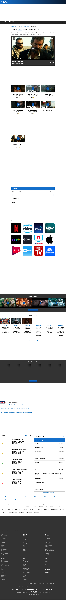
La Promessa (47, 541)
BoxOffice (3, 539)
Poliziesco (53, 509)
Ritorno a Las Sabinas (49, 547)
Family (39, 506)
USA (30, 435)
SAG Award (25, 579)
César (24, 576)
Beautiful (46, 539)
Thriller (27, 512)
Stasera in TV (47, 535)
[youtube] (34, 595)
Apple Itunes (3, 573)
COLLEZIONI (47, 569)
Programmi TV (48, 553)
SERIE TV (25, 534)
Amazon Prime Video (5, 565)
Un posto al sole (48, 546)
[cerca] (64, 2)
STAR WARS (47, 572)
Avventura (28, 504)
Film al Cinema (4, 535)
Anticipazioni (47, 538)
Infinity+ (2, 569)
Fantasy (56, 506)
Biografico (44, 504)
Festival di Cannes (26, 569)
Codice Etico (18, 592)
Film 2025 (3, 550)
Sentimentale (11, 512)
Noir (39, 509)
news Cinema (5, 325)
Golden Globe (25, 567)
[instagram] (29, 595)
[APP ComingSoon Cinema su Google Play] (44, 587)
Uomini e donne (48, 542)
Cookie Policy (41, 592)
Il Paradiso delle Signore (49, 550)
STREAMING (3, 558)
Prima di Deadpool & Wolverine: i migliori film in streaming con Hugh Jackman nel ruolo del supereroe (60, 331)
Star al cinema (25, 560)
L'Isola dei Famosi (48, 549)
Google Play (3, 575)
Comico (52, 504)
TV (45, 534)
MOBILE (46, 567)
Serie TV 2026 (25, 538)
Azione (36, 504)
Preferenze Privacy (33, 592)
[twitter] (38, 595)
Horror (24, 509)
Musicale (31, 509)
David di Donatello (26, 572)
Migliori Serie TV (26, 541)
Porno (61, 509)
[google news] (31, 595)
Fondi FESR (47, 592)
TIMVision (3, 572)
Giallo (9, 509)
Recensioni (3, 545)
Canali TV (47, 554)
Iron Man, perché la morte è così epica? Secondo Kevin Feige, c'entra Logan (49, 330)
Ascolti (46, 556)
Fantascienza (47, 506)
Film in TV (3, 541)
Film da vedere (4, 549)
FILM (2, 534)
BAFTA (24, 575)
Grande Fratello (48, 543)
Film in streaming (4, 553)
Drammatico (23, 506)
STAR (24, 558)
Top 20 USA (25, 542)
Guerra (16, 509)
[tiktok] (36, 595)
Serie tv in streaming (27, 547)
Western (35, 512)
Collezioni (3, 542)
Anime (12, 504)
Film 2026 (3, 552)
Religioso (3, 512)
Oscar (24, 565)
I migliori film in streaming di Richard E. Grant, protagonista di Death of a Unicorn (27, 330)
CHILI (2, 571)
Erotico (32, 506)
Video (2, 543)
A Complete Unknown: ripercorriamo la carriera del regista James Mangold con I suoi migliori (38, 331)
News (2, 546)
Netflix (2, 564)
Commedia (3, 506)
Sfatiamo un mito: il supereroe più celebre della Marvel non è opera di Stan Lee (5, 330)
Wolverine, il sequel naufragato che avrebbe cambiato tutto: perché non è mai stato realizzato (16, 331)
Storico (20, 512)
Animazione (4, 504)
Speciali (24, 550)
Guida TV (24, 549)
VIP (45, 564)
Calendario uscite (4, 538)
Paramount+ (3, 579)
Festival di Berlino (26, 571)
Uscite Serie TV (26, 545)
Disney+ (2, 567)
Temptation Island (48, 545)
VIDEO (46, 561)
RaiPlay (2, 576)
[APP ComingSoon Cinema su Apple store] (36, 587)
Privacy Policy (25, 592)
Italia (26, 435)
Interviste (2, 547)
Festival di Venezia (26, 568)
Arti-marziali (19, 504)
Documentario (13, 506)
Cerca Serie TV (26, 539)
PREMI (24, 564)
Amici (46, 552)
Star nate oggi (25, 561)
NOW (2, 568)
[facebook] (27, 595)
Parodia (45, 509)
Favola (3, 509)
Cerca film (3, 554)
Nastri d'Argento (26, 573)
